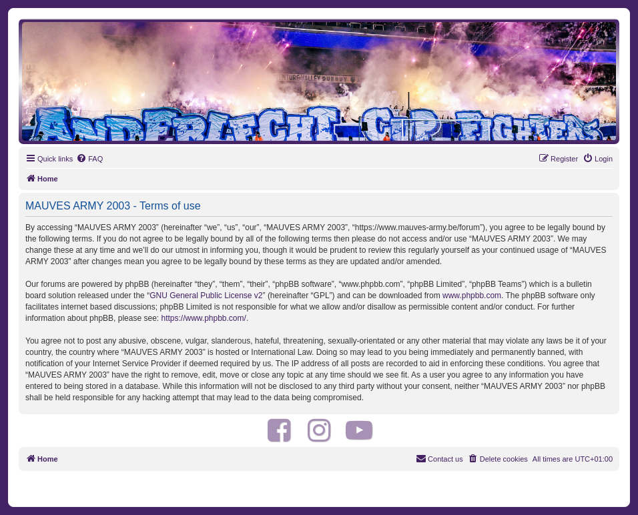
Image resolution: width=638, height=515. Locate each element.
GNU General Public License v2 (205, 295)
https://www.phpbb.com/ (203, 318)
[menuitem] (89, 159)
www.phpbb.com (471, 295)
